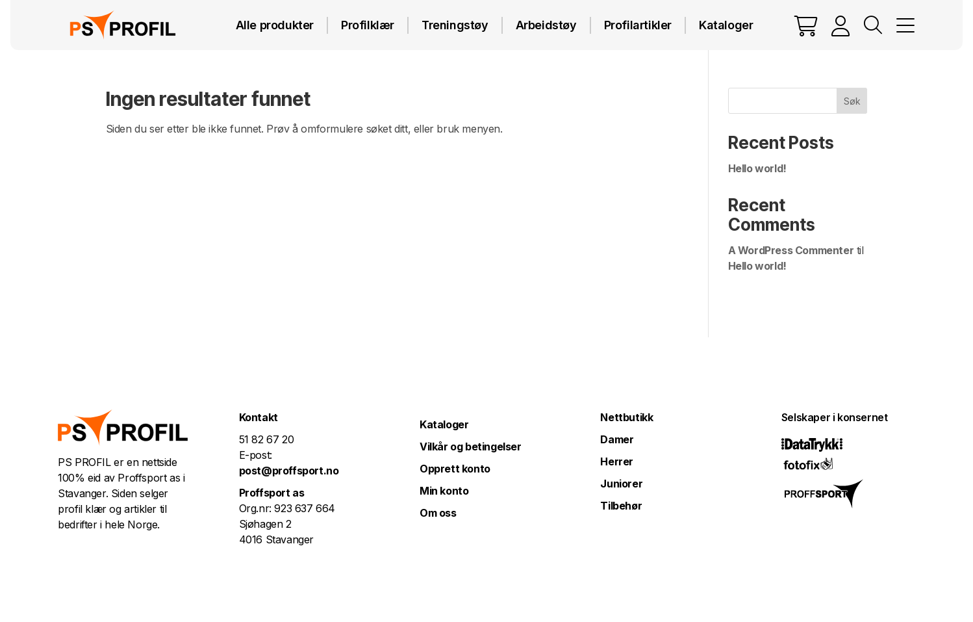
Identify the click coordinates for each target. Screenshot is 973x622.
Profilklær (367, 25)
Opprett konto (455, 468)
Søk (852, 101)
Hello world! (757, 168)
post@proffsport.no (289, 470)
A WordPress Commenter (791, 250)
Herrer (616, 461)
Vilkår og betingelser (471, 446)
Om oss (438, 512)
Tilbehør (621, 505)
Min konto (444, 490)
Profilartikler (638, 25)
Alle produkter (275, 25)
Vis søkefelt (873, 25)
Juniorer (621, 483)
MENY (905, 25)
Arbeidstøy (546, 25)
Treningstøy (455, 25)
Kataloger (726, 25)
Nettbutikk (626, 417)
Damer (616, 439)
